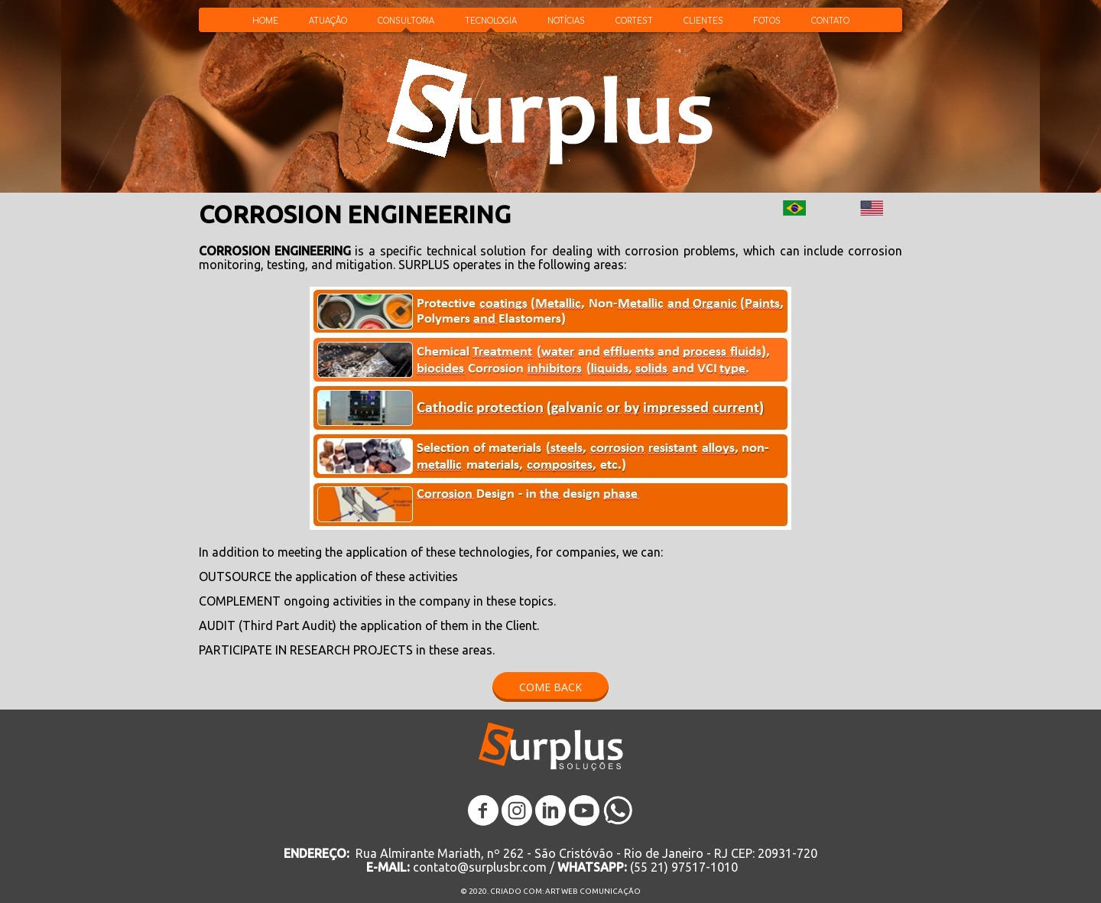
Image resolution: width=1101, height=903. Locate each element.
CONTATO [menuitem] (830, 21)
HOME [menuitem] (265, 21)
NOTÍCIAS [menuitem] (566, 21)
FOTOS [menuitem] (767, 21)
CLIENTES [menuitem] (703, 21)
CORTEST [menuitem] (634, 21)
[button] (550, 687)
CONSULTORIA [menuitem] (406, 21)
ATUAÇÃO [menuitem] (328, 21)
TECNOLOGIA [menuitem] (491, 21)
